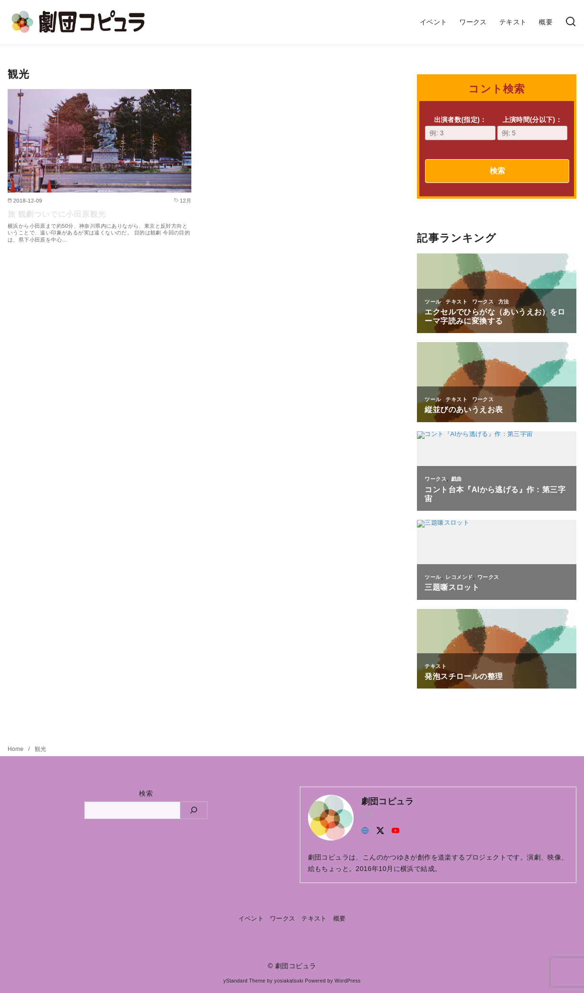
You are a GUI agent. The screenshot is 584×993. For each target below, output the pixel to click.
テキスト (513, 22)
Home (16, 749)
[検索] (570, 22)
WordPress (348, 980)
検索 (497, 171)
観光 (41, 749)
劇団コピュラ (295, 966)
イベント (433, 22)
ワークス (473, 22)
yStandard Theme (244, 980)
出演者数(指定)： (460, 128)
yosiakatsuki (288, 980)
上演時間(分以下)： (532, 128)
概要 (546, 22)
